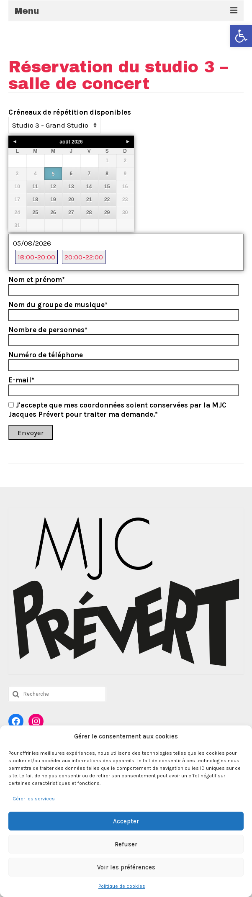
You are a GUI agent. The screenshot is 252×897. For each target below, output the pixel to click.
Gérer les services (34, 799)
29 (107, 212)
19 (53, 199)
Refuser (126, 844)
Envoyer (31, 432)
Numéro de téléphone (45, 355)
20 (71, 199)
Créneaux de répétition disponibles (69, 112)
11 (35, 187)
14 (89, 187)
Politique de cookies (121, 886)
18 (35, 199)
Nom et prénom (36, 279)
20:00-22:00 (83, 257)
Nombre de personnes (47, 329)
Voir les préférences (126, 867)
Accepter (126, 821)
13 (71, 187)
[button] (241, 36)
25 (35, 212)
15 (107, 187)
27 (71, 212)
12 (53, 187)
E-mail (21, 380)
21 (89, 199)
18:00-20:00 (36, 257)
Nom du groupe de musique (58, 304)
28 (89, 212)
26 (53, 212)
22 (107, 199)
